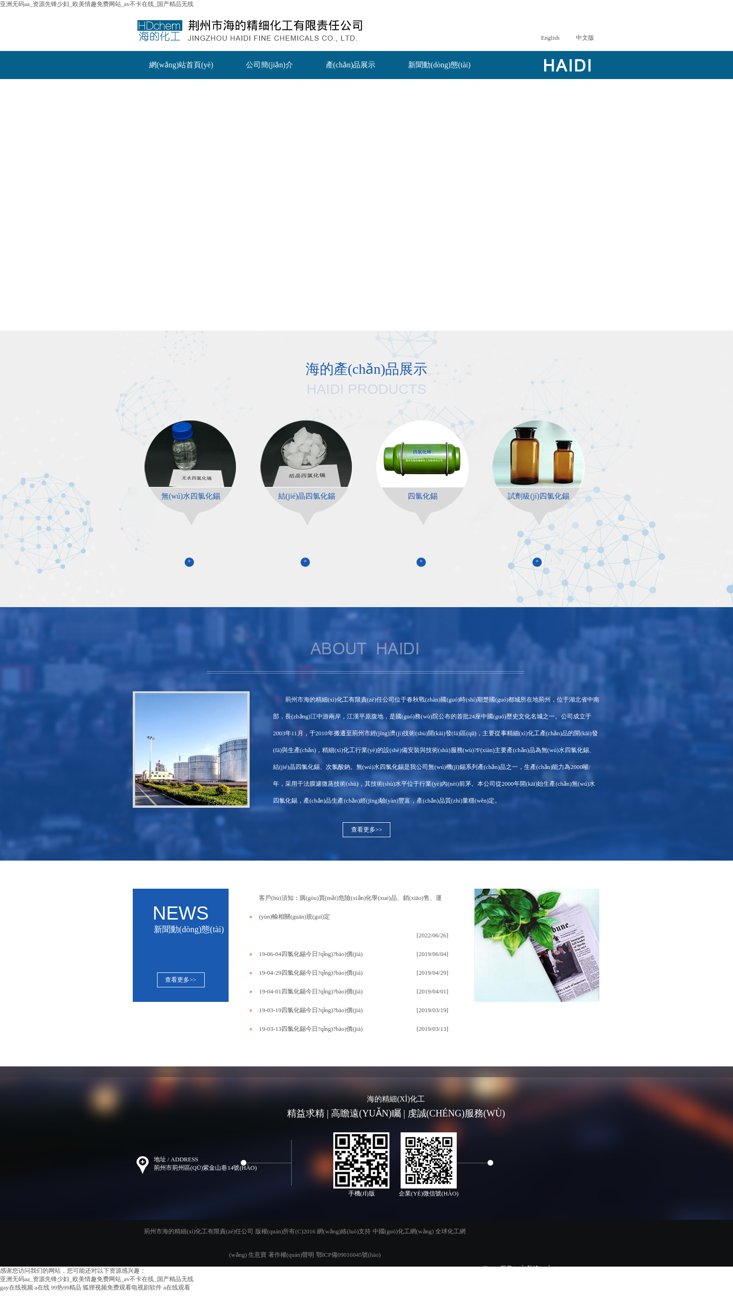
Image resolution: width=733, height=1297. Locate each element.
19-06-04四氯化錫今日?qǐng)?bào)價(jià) (311, 953)
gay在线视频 (16, 1287)
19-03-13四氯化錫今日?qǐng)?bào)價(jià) (311, 1028)
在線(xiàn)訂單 (173, 86)
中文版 (585, 37)
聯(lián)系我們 (253, 86)
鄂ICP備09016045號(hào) (348, 1254)
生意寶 (257, 1254)
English (550, 37)
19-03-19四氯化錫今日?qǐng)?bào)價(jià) (311, 1010)
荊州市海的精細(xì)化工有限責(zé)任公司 (340, 699)
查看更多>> (366, 829)
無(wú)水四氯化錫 (565, 750)
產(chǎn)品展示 (351, 65)
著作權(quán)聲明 (291, 1254)
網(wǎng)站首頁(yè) (181, 65)
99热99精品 (66, 1287)
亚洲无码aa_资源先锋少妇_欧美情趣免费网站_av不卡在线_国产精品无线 (97, 3)
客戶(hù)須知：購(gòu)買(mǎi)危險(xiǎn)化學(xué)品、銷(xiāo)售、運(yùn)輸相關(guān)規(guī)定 (350, 907)
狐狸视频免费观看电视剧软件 (122, 1287)
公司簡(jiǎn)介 (269, 65)
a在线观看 (177, 1287)
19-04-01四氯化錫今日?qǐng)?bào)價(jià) (311, 991)
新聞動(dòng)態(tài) (439, 65)
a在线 (42, 1287)
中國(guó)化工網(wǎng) (403, 1231)
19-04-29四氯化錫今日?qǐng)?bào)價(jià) (311, 972)
